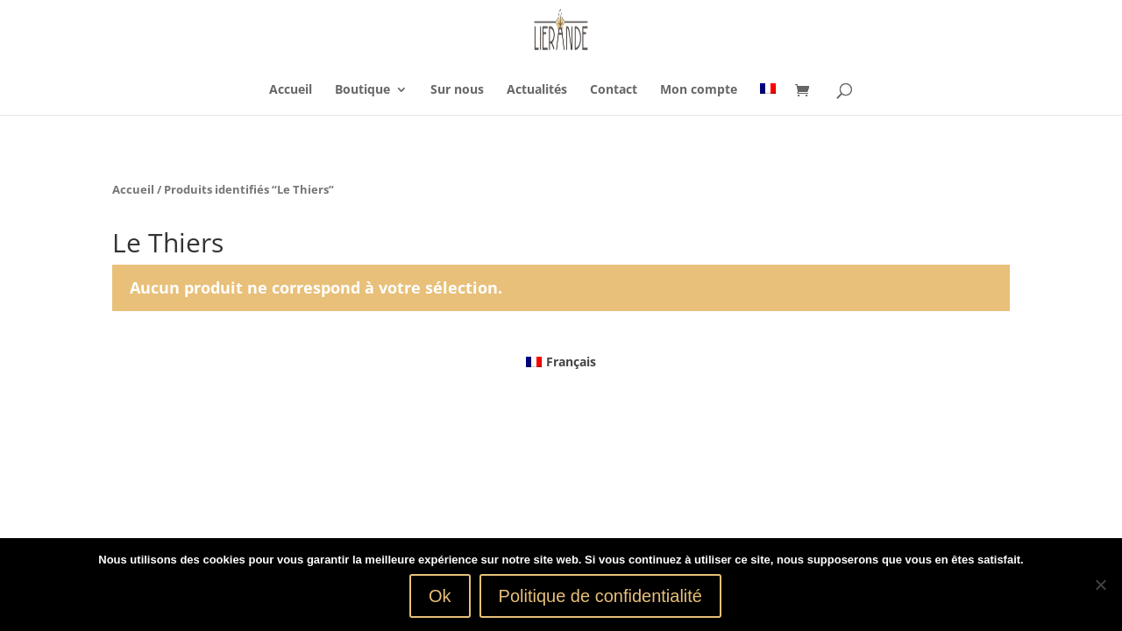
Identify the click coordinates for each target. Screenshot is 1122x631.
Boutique (362, 90)
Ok (440, 596)
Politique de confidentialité (600, 596)
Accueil (290, 90)
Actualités (537, 90)
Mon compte (698, 90)
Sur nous (457, 90)
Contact (613, 90)
